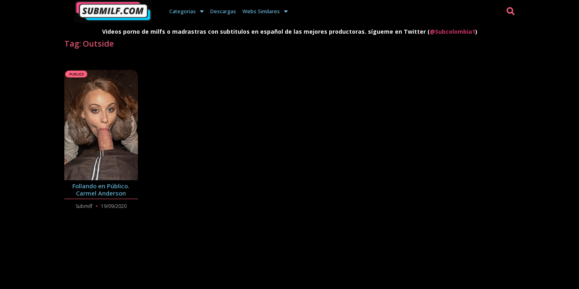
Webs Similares (265, 11)
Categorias (186, 11)
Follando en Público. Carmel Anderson (100, 189)
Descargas (223, 11)
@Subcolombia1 (452, 31)
